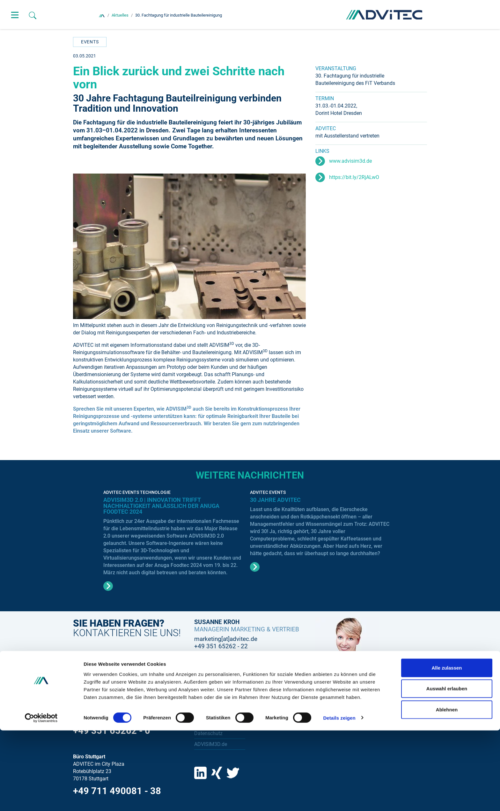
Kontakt (203, 712)
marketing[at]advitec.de (225, 639)
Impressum (206, 723)
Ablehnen (447, 790)
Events (90, 41)
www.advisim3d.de (350, 161)
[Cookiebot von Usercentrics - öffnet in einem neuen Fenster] (41, 798)
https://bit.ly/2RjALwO (354, 177)
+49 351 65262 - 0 (111, 730)
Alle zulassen (446, 748)
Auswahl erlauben (446, 769)
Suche (201, 701)
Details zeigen (339, 798)
